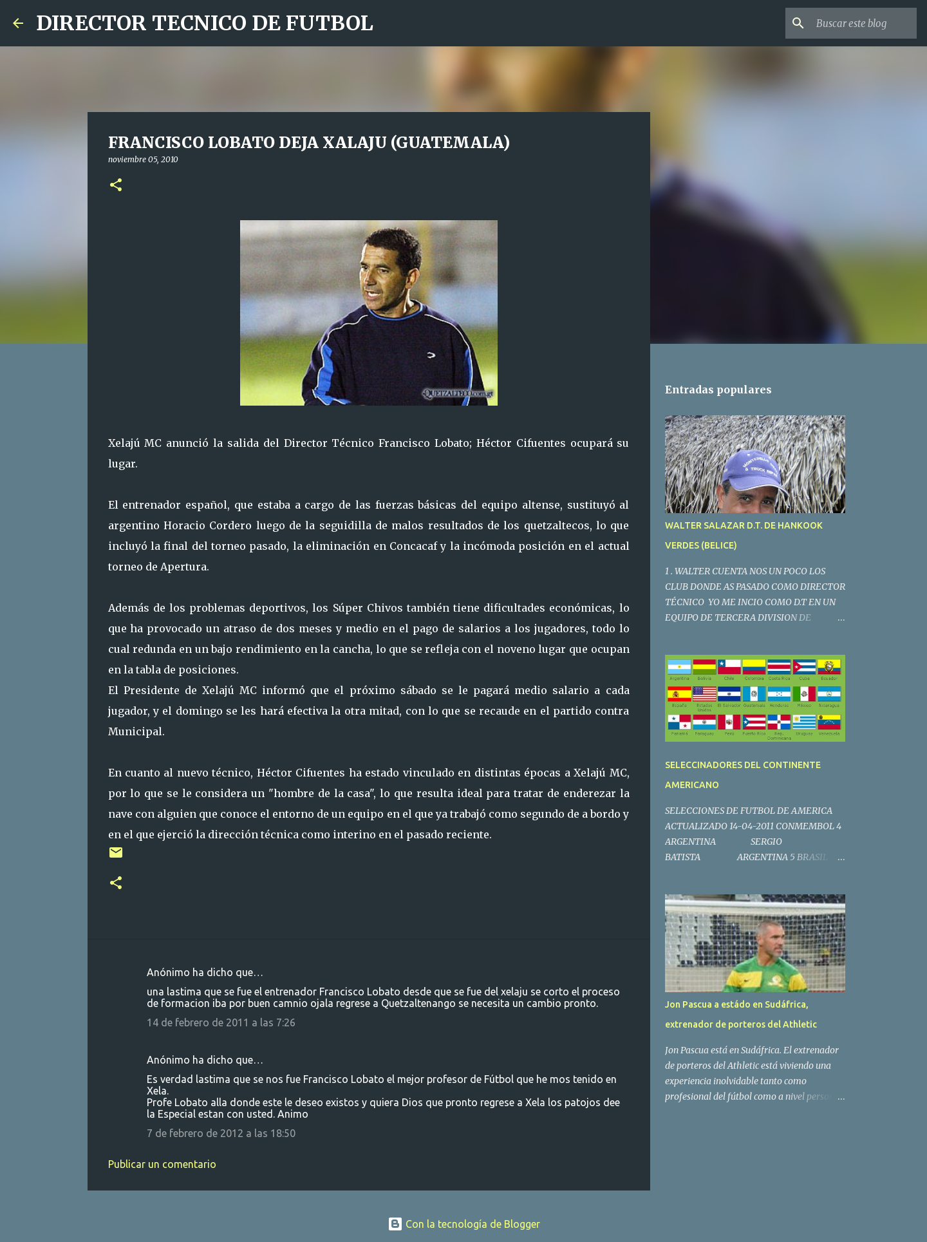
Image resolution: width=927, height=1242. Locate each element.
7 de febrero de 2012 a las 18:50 (221, 1133)
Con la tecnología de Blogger (464, 1224)
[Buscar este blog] (849, 23)
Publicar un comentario (162, 1164)
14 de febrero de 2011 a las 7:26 (221, 1022)
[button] (116, 185)
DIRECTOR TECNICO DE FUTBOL (204, 23)
